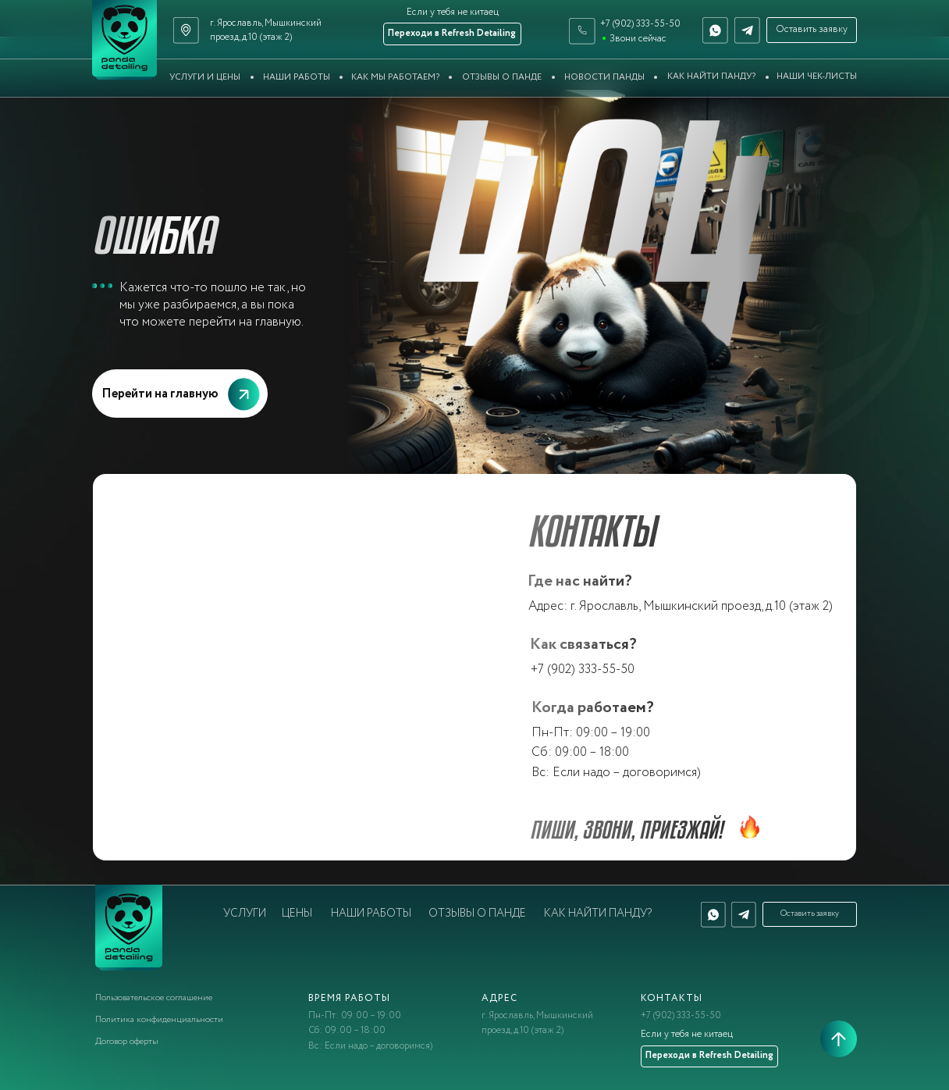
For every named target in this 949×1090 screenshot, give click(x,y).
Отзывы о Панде (502, 77)
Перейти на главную (160, 393)
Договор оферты (126, 1041)
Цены (297, 913)
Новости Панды (604, 77)
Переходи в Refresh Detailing (452, 34)
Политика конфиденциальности (159, 1019)
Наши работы (296, 77)
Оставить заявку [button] (812, 30)
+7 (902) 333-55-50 (640, 24)
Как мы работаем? (395, 77)
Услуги (244, 913)
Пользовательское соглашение (153, 998)
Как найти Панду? (711, 76)
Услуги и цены (204, 77)
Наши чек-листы (817, 76)
